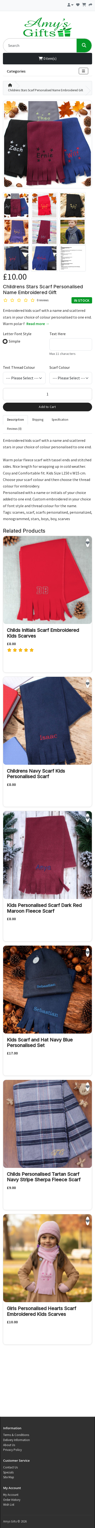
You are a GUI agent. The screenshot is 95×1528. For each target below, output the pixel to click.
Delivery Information (16, 1440)
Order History (11, 1500)
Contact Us (10, 1467)
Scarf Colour (59, 367)
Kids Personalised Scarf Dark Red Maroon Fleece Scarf (44, 908)
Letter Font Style (17, 333)
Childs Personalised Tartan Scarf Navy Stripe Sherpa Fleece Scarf (43, 1177)
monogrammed (16, 518)
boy (53, 518)
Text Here (57, 333)
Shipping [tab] (37, 420)
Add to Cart (47, 407)
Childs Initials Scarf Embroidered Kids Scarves (43, 633)
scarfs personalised (52, 512)
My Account (10, 1495)
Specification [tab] (60, 420)
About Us (9, 1445)
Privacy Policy (12, 1450)
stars (35, 518)
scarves (18, 512)
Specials (8, 1472)
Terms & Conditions (16, 1435)
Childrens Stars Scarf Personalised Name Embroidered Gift (45, 90)
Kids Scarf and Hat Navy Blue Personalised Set (40, 1042)
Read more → (37, 323)
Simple (14, 341)
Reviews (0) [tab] (14, 429)
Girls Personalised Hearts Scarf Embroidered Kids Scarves (41, 1311)
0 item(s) (47, 58)
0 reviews (42, 300)
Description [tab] (15, 420)
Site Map (8, 1477)
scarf (30, 512)
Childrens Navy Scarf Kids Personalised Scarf (36, 773)
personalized (80, 512)
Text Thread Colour (19, 367)
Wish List (8, 1505)
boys (45, 518)
